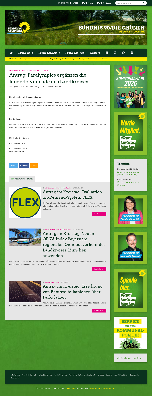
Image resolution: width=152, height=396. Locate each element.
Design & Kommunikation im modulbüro (102, 388)
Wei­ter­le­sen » (99, 214)
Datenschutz (134, 375)
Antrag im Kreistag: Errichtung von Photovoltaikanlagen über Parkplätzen (73, 292)
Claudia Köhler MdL (60, 375)
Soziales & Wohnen (33, 70)
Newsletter (100, 375)
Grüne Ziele (25, 52)
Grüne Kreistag (75, 52)
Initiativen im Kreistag (44, 59)
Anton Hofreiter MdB (29, 375)
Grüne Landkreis (49, 52)
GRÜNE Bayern (87, 3)
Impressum (15, 378)
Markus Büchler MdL (45, 375)
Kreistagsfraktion (26, 59)
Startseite (13, 59)
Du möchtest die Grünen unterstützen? (82, 375)
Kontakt (95, 52)
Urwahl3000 (71, 388)
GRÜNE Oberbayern (104, 3)
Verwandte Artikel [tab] (24, 179)
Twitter (14, 166)
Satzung (109, 375)
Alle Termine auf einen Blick (129, 358)
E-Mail (34, 166)
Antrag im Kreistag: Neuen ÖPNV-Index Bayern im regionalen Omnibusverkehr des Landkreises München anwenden (74, 244)
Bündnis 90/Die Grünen (111, 28)
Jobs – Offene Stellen (121, 375)
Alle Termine (15, 375)
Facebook (24, 166)
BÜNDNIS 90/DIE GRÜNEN (68, 3)
